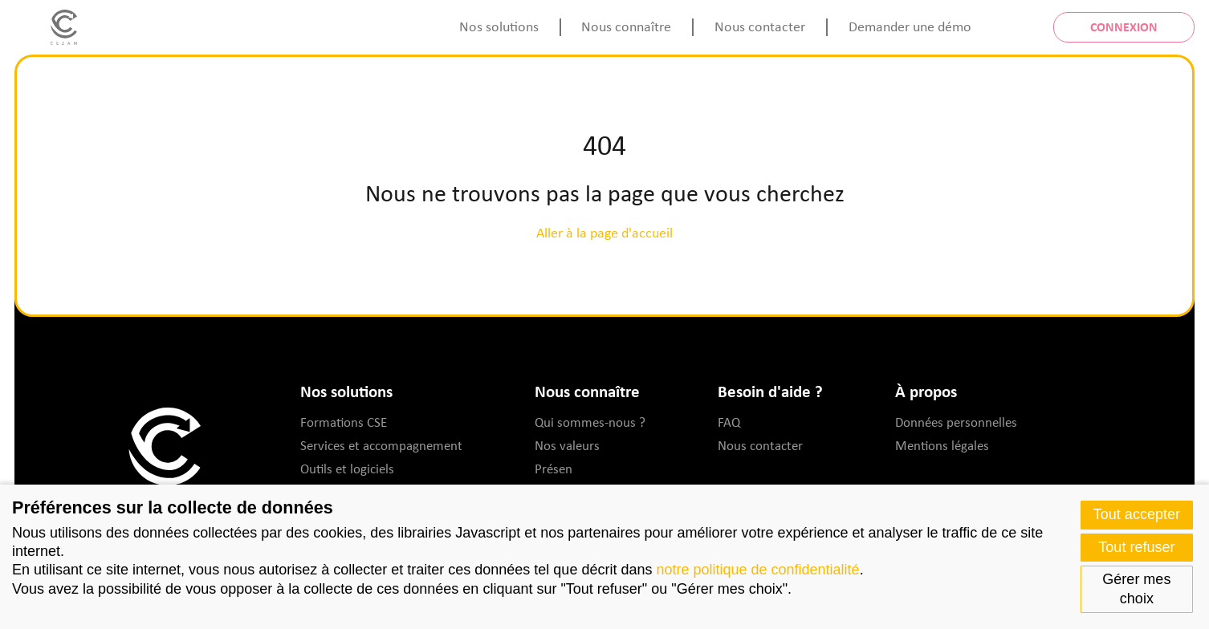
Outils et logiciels (347, 468)
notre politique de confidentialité (757, 570)
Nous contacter (759, 26)
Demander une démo (910, 26)
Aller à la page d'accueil (604, 232)
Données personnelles (956, 422)
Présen (553, 468)
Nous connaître (626, 26)
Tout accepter (1136, 514)
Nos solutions (499, 26)
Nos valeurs (567, 445)
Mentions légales (942, 445)
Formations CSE (343, 422)
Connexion (1124, 26)
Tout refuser (1136, 547)
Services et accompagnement (381, 445)
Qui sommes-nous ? (590, 422)
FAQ (729, 422)
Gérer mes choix (1136, 588)
